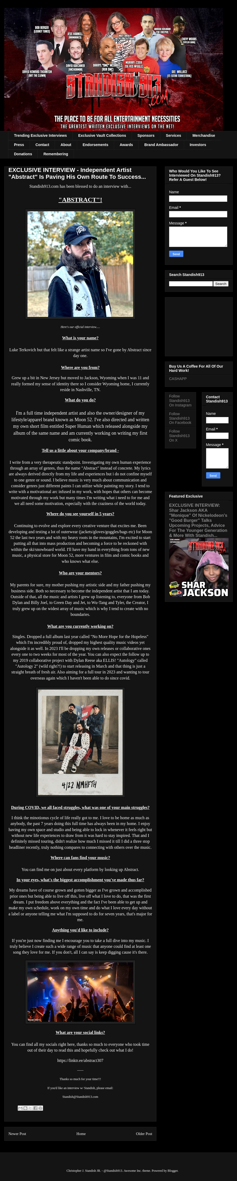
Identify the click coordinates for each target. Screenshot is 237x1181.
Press (19, 145)
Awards (126, 145)
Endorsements (95, 145)
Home (81, 1134)
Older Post (144, 1134)
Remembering (55, 154)
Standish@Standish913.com (80, 1097)
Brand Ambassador (161, 145)
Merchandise (203, 135)
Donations (23, 154)
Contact (42, 145)
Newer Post (17, 1134)
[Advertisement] (199, 325)
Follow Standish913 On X (179, 435)
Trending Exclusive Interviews (40, 135)
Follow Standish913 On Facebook (180, 418)
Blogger (173, 1171)
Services (173, 135)
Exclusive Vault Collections (102, 135)
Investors (198, 145)
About (66, 145)
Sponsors (146, 135)
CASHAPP (178, 379)
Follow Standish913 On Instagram (180, 400)
